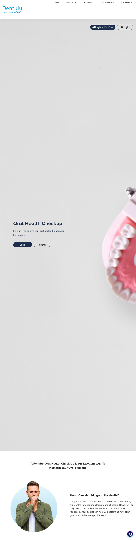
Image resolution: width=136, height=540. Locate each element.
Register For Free (102, 27)
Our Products (106, 2)
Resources (125, 2)
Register (42, 244)
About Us (70, 2)
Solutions (88, 2)
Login (125, 27)
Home (56, 2)
